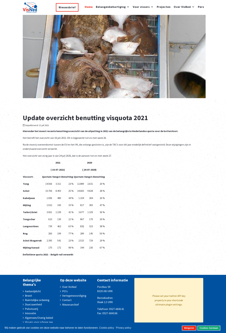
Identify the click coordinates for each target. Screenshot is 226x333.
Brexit (28, 295)
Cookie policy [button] (106, 327)
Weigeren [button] (189, 328)
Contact (67, 300)
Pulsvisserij (31, 309)
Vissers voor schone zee (39, 322)
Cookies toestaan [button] (208, 328)
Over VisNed (69, 287)
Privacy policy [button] (123, 327)
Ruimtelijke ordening (37, 300)
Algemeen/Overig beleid (39, 318)
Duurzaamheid (33, 304)
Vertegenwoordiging (74, 295)
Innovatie (30, 313)
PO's (65, 291)
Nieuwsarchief (70, 304)
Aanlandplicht (33, 291)
